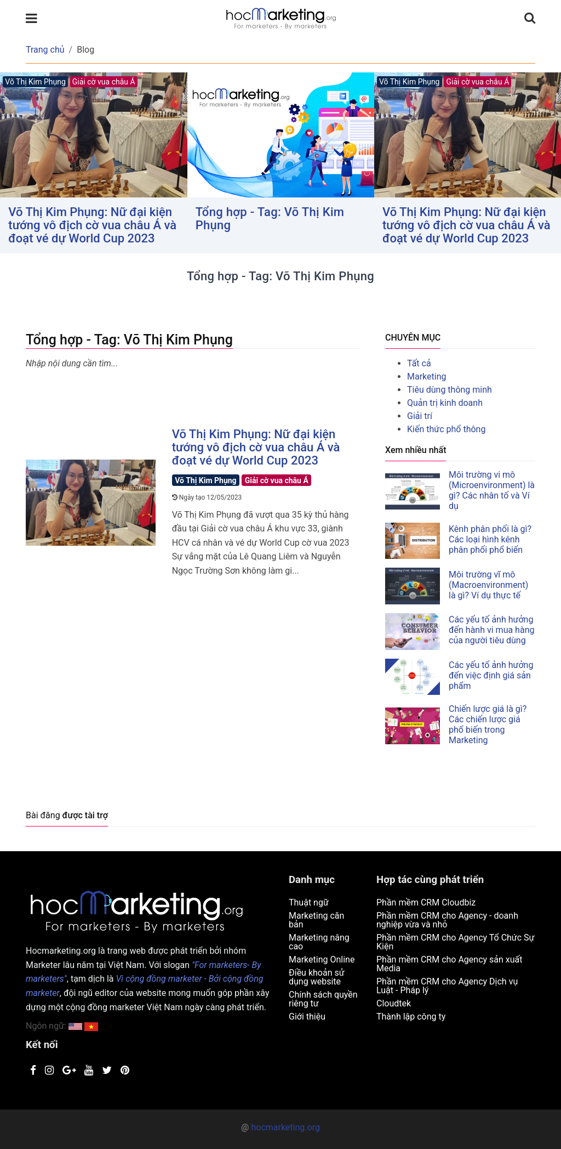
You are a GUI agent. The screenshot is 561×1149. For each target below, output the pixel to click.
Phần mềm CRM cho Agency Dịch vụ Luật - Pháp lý (447, 985)
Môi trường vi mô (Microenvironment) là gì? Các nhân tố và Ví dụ (492, 490)
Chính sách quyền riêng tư (323, 999)
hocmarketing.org (285, 1127)
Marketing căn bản (316, 920)
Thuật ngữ (309, 902)
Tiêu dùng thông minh (449, 389)
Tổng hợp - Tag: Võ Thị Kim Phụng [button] (270, 218)
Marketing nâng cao (319, 942)
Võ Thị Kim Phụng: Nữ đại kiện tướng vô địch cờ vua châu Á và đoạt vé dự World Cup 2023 (92, 225)
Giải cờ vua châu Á (276, 480)
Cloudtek (393, 1003)
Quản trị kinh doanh (445, 403)
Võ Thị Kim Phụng (205, 480)
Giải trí (419, 416)
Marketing (426, 376)
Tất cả (419, 363)
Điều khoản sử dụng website (317, 977)
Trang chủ (45, 49)
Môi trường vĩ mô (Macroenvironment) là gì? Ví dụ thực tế (488, 585)
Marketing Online (321, 959)
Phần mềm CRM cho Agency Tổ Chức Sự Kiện (455, 942)
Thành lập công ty (410, 1016)
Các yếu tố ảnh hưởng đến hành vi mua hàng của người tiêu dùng (491, 630)
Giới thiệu (307, 1016)
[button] (91, 1026)
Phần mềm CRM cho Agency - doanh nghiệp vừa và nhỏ (447, 920)
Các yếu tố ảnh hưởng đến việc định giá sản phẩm (491, 675)
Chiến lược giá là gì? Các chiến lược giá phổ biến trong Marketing (487, 724)
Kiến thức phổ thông (446, 429)
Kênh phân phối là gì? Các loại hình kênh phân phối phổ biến (490, 539)
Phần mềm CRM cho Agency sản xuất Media (449, 963)
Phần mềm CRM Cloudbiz (426, 902)
